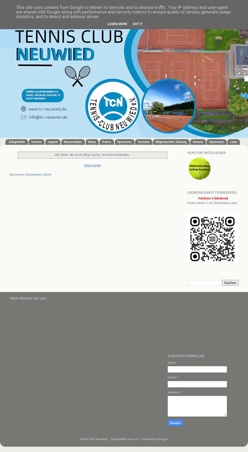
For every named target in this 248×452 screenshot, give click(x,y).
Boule (92, 141)
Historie (198, 141)
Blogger (163, 439)
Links (233, 141)
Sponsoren (125, 141)
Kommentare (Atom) (38, 174)
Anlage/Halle (17, 141)
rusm (136, 439)
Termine (36, 141)
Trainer (106, 141)
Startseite (92, 165)
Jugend (53, 141)
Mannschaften (73, 141)
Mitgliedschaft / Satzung (171, 141)
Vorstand (143, 141)
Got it (138, 24)
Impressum (216, 141)
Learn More (118, 24)
